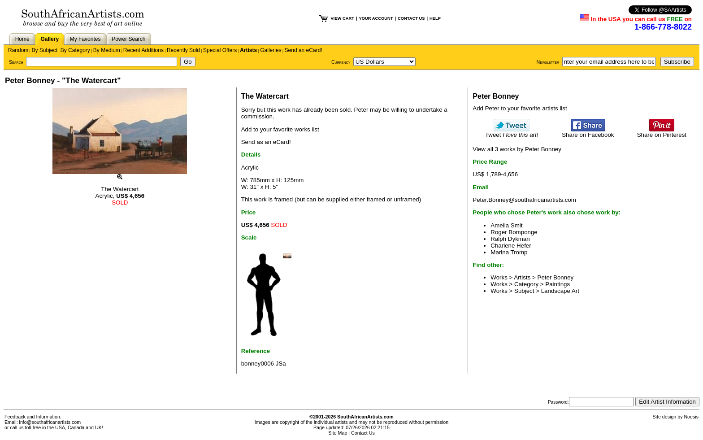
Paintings (557, 284)
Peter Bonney (556, 277)
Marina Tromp (508, 252)
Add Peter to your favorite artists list (520, 108)
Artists (248, 50)
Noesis (691, 416)
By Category (75, 50)
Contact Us (363, 433)
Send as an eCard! (266, 142)
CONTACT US (411, 18)
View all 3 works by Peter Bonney (517, 149)
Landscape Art (560, 291)
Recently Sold (183, 50)
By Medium (106, 50)
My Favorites (85, 39)
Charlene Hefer (510, 245)
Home (22, 39)
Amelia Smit (506, 225)
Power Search (128, 39)
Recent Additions (143, 50)
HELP (435, 18)
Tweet (511, 132)
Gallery (49, 39)
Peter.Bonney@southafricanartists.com (524, 199)
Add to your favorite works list (280, 129)
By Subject (44, 50)
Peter (361, 109)
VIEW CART (342, 18)
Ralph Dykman (509, 238)
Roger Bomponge (513, 232)
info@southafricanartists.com (50, 422)
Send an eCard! (303, 50)
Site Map (337, 433)
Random (18, 50)
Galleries (270, 50)
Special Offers (220, 50)
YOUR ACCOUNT (376, 18)
